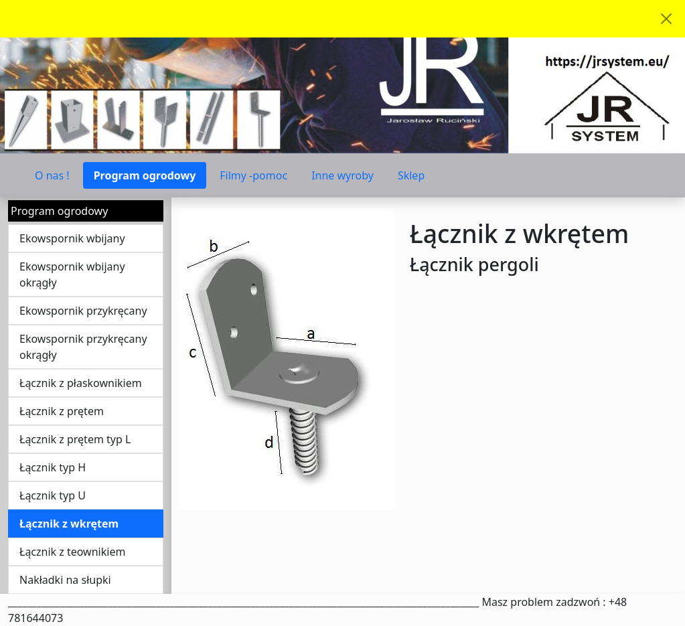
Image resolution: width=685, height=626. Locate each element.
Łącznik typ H (52, 467)
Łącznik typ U (52, 495)
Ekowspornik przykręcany (83, 310)
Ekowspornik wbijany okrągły (72, 274)
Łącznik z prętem (61, 411)
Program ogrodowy (145, 175)
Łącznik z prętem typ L (75, 439)
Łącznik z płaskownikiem (80, 383)
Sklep (411, 175)
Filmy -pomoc (253, 175)
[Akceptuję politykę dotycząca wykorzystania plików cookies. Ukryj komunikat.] (666, 19)
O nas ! (52, 175)
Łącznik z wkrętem (69, 523)
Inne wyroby (342, 175)
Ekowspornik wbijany (72, 238)
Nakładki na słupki (65, 579)
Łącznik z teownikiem (72, 551)
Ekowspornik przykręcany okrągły (83, 346)
